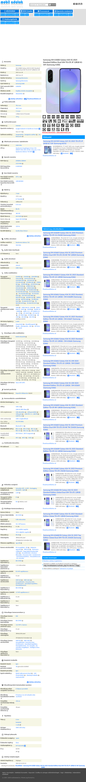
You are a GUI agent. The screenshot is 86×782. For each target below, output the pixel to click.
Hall (35, 673)
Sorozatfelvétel (26, 553)
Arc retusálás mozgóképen (27, 646)
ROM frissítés (27, 11)
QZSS (24, 490)
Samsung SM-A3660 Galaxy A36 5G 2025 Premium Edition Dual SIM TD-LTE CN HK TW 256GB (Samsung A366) (63, 427)
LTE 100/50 (26, 313)
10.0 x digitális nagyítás (22, 532)
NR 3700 (31, 317)
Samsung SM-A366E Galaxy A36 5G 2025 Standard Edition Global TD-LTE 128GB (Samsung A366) (62, 515)
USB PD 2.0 (19, 416)
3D (16, 666)
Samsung (18, 65)
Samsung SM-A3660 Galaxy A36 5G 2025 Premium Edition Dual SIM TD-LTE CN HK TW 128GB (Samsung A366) (63, 254)
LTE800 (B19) (30, 286)
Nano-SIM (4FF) (20, 382)
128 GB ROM (19, 181)
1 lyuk (17, 193)
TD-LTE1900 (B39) (21, 292)
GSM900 (26, 276)
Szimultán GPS (20, 488)
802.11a (18, 429)
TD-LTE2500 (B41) (24, 293)
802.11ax (34, 430)
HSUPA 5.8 (37, 309)
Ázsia (17, 742)
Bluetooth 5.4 (20, 426)
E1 (16, 497)
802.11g (33, 429)
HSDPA (18, 311)
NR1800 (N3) (30, 297)
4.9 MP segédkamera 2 (22, 592)
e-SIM (17, 321)
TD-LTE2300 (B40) (34, 292)
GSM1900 (19, 278)
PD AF (17, 535)
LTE (19, 313)
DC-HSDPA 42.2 (35, 311)
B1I (17, 501)
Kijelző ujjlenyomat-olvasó (23, 673)
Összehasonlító (10, 15)
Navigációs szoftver (30, 134)
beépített (18, 722)
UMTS (23, 309)
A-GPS (27, 488)
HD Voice (37, 326)
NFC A (17, 438)
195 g (17, 116)
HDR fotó (26, 549)
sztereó (18, 265)
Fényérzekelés (20, 675)
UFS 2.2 (18, 177)
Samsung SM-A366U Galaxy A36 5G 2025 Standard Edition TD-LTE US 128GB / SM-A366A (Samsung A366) (63, 341)
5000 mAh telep (20, 727)
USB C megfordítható (22, 419)
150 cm (18, 701)
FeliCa (30, 438)
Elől (17, 616)
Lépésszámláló (20, 677)
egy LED (18, 543)
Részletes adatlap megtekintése (52, 561)
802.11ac (26, 430)
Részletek (64, 153)
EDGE (32, 307)
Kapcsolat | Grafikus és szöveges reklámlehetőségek (44, 772)
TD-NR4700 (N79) (32, 303)
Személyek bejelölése (22, 556)
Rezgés (18, 326)
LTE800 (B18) (19, 286)
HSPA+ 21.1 (26, 311)
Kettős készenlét (20, 336)
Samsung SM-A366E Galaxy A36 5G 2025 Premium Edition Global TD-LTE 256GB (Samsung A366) (62, 469)
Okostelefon (19, 93)
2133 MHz (19, 163)
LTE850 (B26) (30, 288)
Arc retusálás (20, 558)
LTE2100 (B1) (31, 280)
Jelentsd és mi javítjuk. (66, 568)
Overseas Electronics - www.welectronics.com (56, 132)
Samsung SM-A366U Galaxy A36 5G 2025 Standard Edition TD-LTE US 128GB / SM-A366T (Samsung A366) (63, 318)
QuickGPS (19, 490)
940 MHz (18, 245)
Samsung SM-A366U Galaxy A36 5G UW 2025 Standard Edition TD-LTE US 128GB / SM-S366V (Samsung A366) (61, 363)
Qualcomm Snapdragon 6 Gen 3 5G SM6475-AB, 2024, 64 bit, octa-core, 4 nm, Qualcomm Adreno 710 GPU (28, 149)
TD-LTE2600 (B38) (31, 290)
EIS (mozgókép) (20, 547)
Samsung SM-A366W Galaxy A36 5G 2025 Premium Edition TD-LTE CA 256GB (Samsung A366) (63, 234)
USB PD (35, 414)
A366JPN (18, 86)
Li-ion (17, 719)
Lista (17, 15)
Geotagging (33, 488)
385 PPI (18, 213)
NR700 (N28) (25, 299)
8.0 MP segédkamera (22, 571)
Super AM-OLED (20, 219)
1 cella (18, 725)
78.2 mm (18, 105)
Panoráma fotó (27, 555)
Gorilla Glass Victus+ (22, 231)
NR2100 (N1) (19, 297)
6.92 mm (18, 204)
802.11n (18, 430)
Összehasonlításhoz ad (32, 99)
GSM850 (18, 276)
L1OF (17, 493)
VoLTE (20, 328)
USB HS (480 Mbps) (21, 409)
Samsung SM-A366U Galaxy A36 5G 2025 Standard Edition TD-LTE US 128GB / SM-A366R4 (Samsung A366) (63, 296)
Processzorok (44, 11)
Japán (17, 738)
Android (18, 125)
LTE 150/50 (36, 313)
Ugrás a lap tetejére (8, 772)
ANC (30, 326)
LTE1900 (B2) (19, 282)
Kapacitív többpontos (22, 393)
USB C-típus (19, 268)
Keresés (52, 5)
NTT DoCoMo (20, 745)
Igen (17, 664)
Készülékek (9, 11)
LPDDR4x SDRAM (21, 161)
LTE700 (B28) (19, 290)
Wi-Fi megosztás (28, 433)
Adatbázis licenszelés (21, 772)
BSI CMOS (19, 515)
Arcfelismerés (36, 555)
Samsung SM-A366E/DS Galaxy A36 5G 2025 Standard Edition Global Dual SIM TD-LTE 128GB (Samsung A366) (61, 492)
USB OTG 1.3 (28, 414)
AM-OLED (19, 216)
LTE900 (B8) (24, 284)
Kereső (3, 15)
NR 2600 (24, 317)
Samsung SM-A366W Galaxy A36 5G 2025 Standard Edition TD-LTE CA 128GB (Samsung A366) (63, 450)
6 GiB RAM (19, 166)
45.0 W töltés (20, 421)
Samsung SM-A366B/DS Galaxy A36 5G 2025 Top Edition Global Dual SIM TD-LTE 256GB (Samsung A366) (62, 537)
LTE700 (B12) (34, 284)
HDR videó (27, 580)
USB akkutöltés (20, 412)
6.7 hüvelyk (19, 199)
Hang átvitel (19, 324)
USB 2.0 (18, 406)
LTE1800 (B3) (30, 282)
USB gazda (19, 414)
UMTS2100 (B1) (29, 278)
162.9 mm (19, 108)
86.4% (17, 209)
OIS (27, 547)
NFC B (24, 438)
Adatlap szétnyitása (15, 99)
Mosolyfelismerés (35, 556)
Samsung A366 (20, 83)
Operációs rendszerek (64, 11)
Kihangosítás (24, 326)
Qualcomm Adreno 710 (22, 242)
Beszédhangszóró (31, 324)
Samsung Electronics (22, 78)
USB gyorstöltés (32, 412)
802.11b (25, 429)
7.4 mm (18, 111)
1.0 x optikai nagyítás (22, 529)
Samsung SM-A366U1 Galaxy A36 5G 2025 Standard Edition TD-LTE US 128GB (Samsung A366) (63, 276)
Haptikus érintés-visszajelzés (24, 91)
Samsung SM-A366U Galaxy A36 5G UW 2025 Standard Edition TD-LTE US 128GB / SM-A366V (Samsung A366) (61, 385)
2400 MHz (19, 145)
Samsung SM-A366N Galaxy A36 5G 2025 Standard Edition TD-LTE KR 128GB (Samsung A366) (63, 406)
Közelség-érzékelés (32, 675)
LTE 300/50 (22, 315)
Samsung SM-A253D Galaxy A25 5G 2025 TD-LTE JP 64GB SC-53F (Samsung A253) (63, 142)
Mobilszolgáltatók (9, 19)
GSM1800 (34, 276)
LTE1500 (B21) (20, 288)
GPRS (17, 307)
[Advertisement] (43, 41)
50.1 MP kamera (20, 524)
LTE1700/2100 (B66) (28, 295)
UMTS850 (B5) (20, 280)
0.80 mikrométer (21, 519)
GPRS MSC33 (25, 307)
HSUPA (29, 309)
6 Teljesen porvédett (22, 689)
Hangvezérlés (20, 134)
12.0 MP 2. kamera (21, 625)
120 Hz (18, 226)
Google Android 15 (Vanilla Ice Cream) (27, 128)
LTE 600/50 (31, 315)
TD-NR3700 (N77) (27, 301)
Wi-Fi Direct (19, 433)
